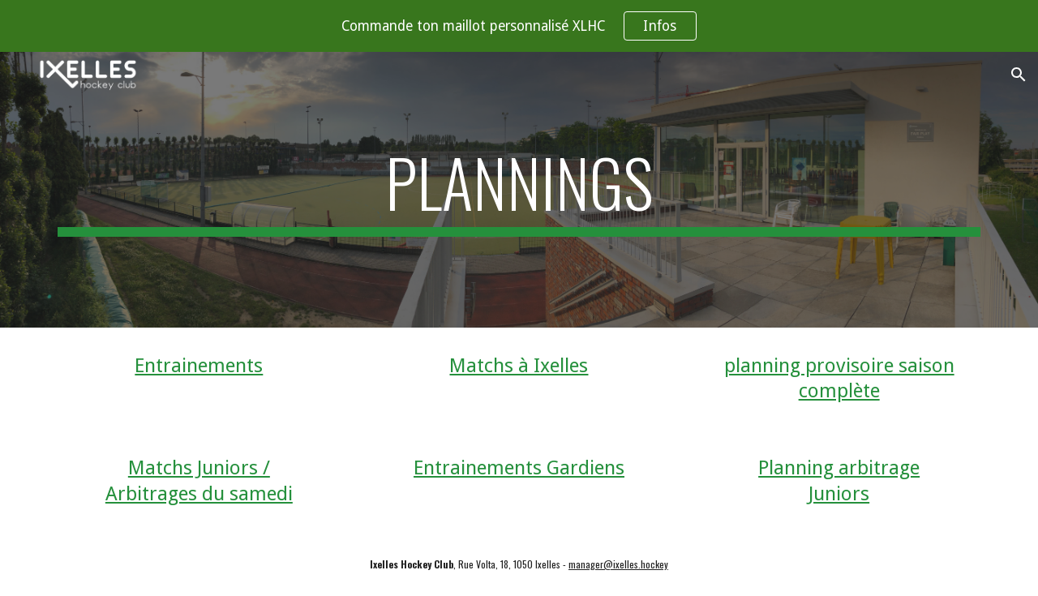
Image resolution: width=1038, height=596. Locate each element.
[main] (519, 189)
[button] (1018, 74)
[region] (519, 26)
